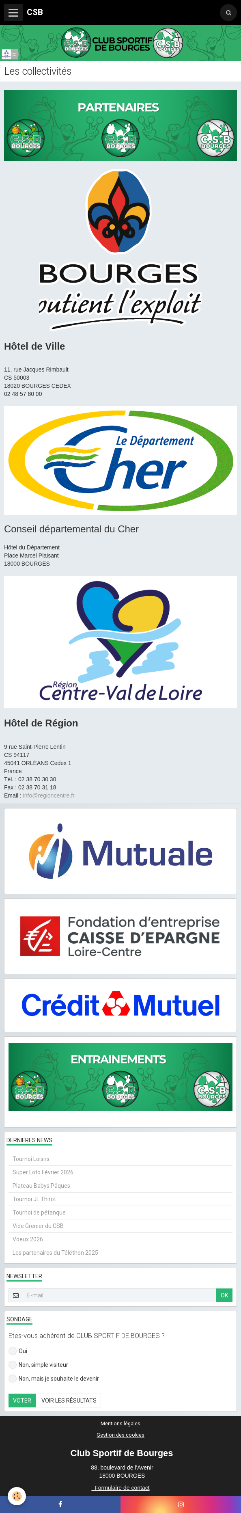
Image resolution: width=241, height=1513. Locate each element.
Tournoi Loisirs (31, 1159)
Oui (18, 1351)
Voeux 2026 (28, 1239)
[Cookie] (17, 1496)
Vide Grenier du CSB (38, 1226)
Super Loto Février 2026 (43, 1172)
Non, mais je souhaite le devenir (54, 1379)
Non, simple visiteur (38, 1365)
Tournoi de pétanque (39, 1212)
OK (224, 1295)
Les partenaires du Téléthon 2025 (55, 1252)
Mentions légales (120, 1423)
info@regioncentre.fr (49, 795)
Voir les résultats (69, 1400)
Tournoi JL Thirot (34, 1199)
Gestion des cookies (120, 1435)
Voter (22, 1400)
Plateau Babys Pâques (41, 1185)
